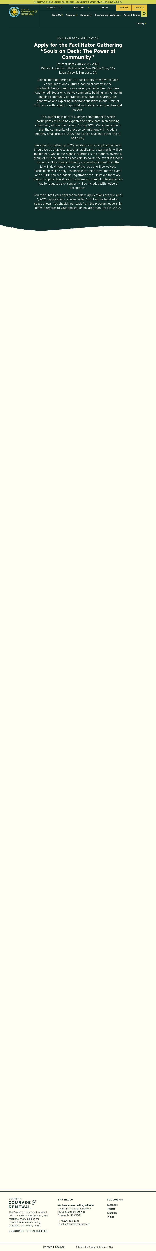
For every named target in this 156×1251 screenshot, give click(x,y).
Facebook (112, 1205)
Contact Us (54, 8)
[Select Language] (82, 8)
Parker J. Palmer (132, 15)
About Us (56, 15)
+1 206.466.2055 (70, 1220)
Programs (70, 15)
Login (104, 8)
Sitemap (59, 1247)
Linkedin (112, 1212)
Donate (139, 8)
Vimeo (110, 1216)
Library (140, 24)
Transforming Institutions (108, 15)
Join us (123, 8)
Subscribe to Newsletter (28, 1231)
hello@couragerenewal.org (75, 1224)
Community (86, 15)
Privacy (47, 1247)
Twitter (111, 1208)
